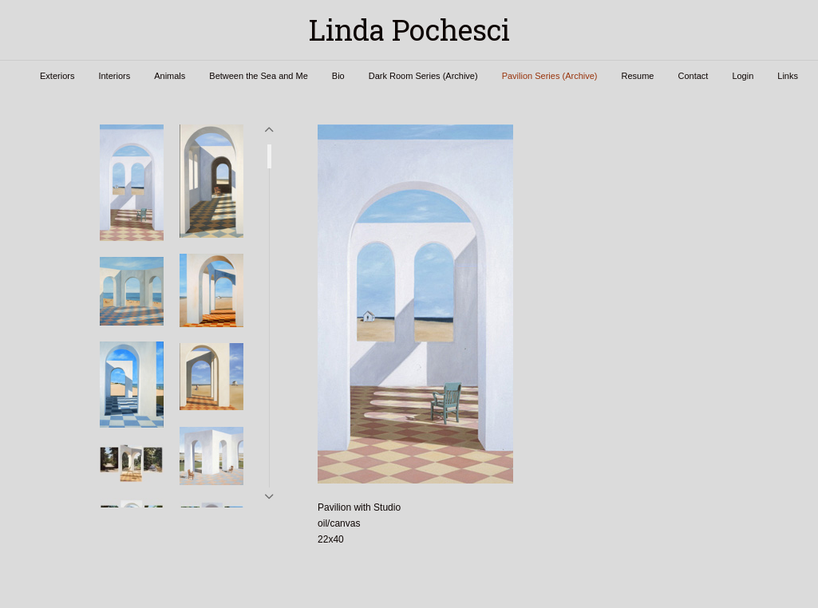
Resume (637, 76)
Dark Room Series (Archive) (423, 76)
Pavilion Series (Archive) (550, 76)
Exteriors (57, 76)
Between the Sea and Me (258, 76)
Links (787, 76)
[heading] (409, 30)
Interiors (114, 76)
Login (742, 76)
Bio (338, 76)
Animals (169, 76)
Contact (693, 76)
